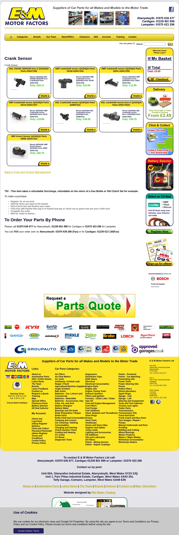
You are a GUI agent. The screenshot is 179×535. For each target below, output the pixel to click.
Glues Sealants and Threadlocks (101, 413)
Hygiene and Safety (95, 427)
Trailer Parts (125, 408)
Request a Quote (40, 393)
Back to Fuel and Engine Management (28, 172)
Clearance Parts (40, 403)
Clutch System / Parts (66, 430)
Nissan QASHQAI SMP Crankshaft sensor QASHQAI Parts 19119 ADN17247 (39, 115)
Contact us (37, 391)
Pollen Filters (125, 389)
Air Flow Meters (63, 376)
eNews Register (39, 433)
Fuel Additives (92, 410)
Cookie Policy (36, 524)
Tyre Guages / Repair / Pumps (130, 421)
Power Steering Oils (129, 384)
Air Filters (60, 374)
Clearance (85, 37)
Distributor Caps (93, 376)
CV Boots (60, 437)
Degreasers (91, 374)
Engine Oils (91, 389)
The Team (36, 384)
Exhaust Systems (94, 393)
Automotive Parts (40, 376)
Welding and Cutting (129, 430)
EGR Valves (91, 379)
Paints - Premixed (127, 374)
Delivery (36, 426)
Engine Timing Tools (95, 391)
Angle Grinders (62, 389)
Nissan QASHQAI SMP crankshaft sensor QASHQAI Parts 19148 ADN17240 (85, 81)
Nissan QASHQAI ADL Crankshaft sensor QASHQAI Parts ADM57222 (85, 115)
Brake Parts (61, 415)
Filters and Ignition (94, 396)
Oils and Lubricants (95, 437)
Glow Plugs (91, 415)
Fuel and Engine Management (100, 403)
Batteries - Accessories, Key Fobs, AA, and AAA (69, 402)
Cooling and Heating (65, 432)
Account (106, 37)
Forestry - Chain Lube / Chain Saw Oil (100, 399)
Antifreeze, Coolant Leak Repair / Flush (67, 382)
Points (122, 386)
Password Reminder (42, 431)
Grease (88, 418)
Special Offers (39, 401)
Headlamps (91, 422)
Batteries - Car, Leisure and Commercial (68, 394)
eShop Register (39, 423)
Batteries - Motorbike (65, 398)
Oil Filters (90, 439)
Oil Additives (91, 435)
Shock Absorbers (127, 391)
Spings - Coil (125, 396)
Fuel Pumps (91, 408)
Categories (22, 37)
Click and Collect (40, 428)
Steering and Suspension (131, 401)
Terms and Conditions (134, 521)
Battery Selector (40, 406)
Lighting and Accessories (98, 432)
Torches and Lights (128, 406)
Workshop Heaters (128, 442)
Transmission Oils (128, 413)
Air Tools (59, 379)
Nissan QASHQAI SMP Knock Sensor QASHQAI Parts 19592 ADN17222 (39, 149)
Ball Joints (60, 391)
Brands (37, 37)
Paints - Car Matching (129, 376)
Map (34, 398)
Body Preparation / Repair (68, 413)
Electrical (90, 381)
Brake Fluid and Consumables (70, 418)
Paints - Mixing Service (96, 442)
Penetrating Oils (127, 379)
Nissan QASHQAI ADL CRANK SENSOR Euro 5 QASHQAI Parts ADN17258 (39, 81)
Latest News (38, 381)
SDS (96, 37)
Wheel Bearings (126, 432)
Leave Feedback (40, 389)
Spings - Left (125, 398)
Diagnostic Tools (63, 439)
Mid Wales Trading (103, 492)
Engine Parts (91, 386)
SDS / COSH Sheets (42, 379)
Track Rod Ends (127, 415)
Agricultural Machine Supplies (70, 386)
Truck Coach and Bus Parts (132, 418)
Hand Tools (91, 420)
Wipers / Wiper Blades (130, 437)
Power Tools (125, 381)
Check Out (37, 419)
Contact (132, 37)
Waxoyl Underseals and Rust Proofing (133, 426)
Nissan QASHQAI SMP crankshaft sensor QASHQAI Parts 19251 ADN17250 (131, 81)
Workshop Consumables (131, 439)
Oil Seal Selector (40, 408)
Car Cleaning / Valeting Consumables (66, 423)
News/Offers (68, 37)
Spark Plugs (125, 393)
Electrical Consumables (97, 384)
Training (120, 37)
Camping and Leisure (65, 420)
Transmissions (126, 410)
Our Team (51, 37)
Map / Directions (145, 486)
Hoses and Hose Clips (96, 425)
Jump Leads (91, 430)
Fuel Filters (91, 406)
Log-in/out (37, 421)
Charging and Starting (66, 427)
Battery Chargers (63, 406)
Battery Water (62, 408)
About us (36, 374)
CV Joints (60, 435)
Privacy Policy (39, 443)
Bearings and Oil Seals (66, 410)
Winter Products (127, 435)
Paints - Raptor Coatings (97, 444)
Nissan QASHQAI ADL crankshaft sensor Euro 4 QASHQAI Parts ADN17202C (131, 115)
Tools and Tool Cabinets (131, 403)
